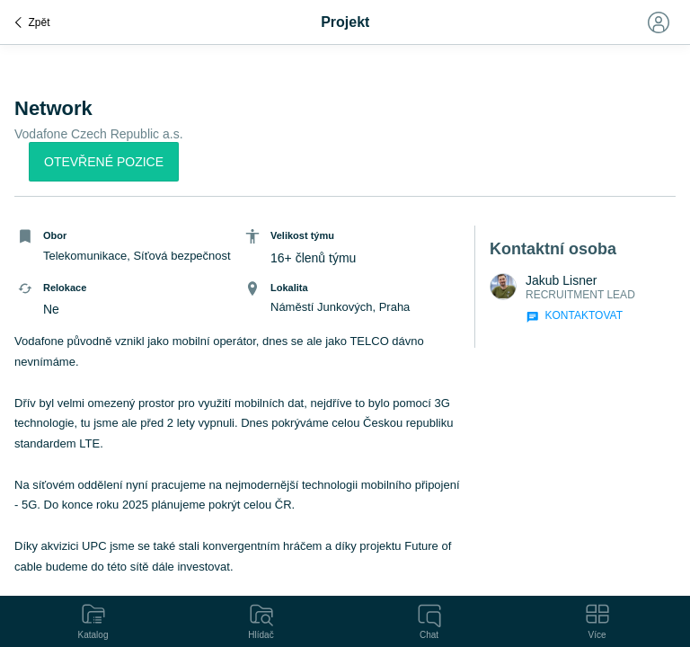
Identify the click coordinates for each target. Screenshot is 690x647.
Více (597, 620)
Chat (429, 620)
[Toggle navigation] (658, 22)
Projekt (345, 22)
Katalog (93, 620)
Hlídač (261, 620)
